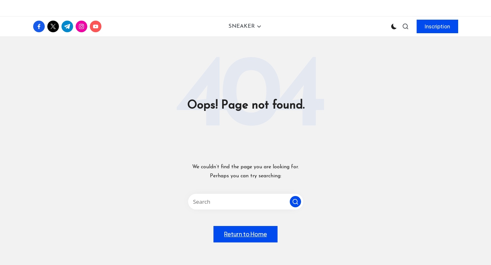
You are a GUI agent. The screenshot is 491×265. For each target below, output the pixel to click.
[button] (437, 26)
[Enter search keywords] (246, 201)
